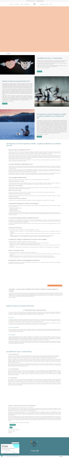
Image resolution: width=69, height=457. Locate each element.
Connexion (61, 456)
